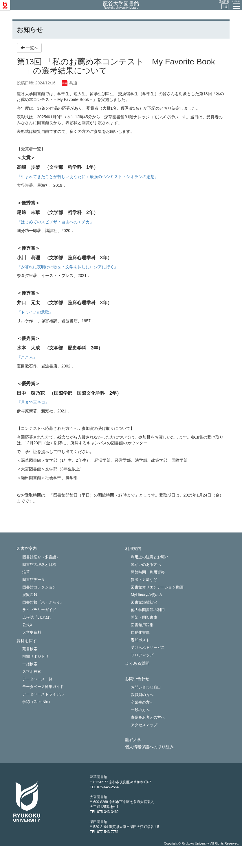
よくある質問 (137, 663)
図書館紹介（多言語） (41, 557)
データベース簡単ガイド (43, 686)
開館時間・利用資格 (148, 572)
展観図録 (29, 595)
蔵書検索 (29, 649)
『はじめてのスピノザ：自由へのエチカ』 (55, 222)
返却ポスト (140, 640)
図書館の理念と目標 (39, 564)
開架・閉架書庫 (144, 617)
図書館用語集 (142, 625)
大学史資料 (31, 632)
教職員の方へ (142, 695)
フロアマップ (142, 655)
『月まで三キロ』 (33, 402)
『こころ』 (27, 357)
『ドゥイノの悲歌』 (35, 312)
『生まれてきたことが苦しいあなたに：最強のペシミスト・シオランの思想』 (88, 176)
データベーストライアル (43, 694)
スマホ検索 (31, 671)
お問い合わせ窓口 (146, 687)
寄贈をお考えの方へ (148, 717)
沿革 (26, 572)
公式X (27, 625)
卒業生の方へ (142, 702)
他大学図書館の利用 (148, 610)
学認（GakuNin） (37, 702)
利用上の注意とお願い (149, 557)
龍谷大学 (133, 740)
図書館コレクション (39, 587)
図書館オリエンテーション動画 (157, 587)
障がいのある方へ (146, 564)
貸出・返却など (144, 579)
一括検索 (29, 664)
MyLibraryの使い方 (146, 595)
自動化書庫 (140, 632)
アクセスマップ (144, 725)
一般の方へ (140, 710)
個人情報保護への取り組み (149, 747)
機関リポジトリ (35, 656)
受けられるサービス (148, 647)
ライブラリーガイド (39, 610)
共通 (69, 83)
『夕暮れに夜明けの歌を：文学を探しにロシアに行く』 (67, 267)
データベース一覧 (37, 679)
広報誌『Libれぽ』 (38, 617)
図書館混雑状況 (144, 602)
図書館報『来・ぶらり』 (43, 602)
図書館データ (33, 579)
